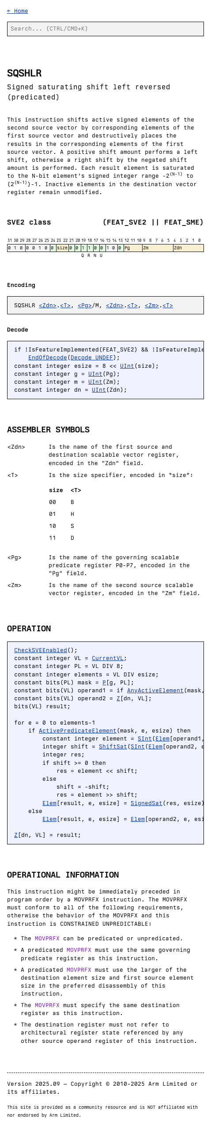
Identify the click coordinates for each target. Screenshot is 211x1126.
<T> (65, 305)
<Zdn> (48, 305)
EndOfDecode (47, 357)
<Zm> (152, 305)
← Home (17, 11)
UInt (127, 366)
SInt (145, 738)
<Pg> (85, 305)
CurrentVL (108, 658)
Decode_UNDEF (92, 357)
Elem (162, 738)
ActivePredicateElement (78, 730)
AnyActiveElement (155, 690)
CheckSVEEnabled (40, 650)
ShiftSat (113, 746)
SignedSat (146, 803)
